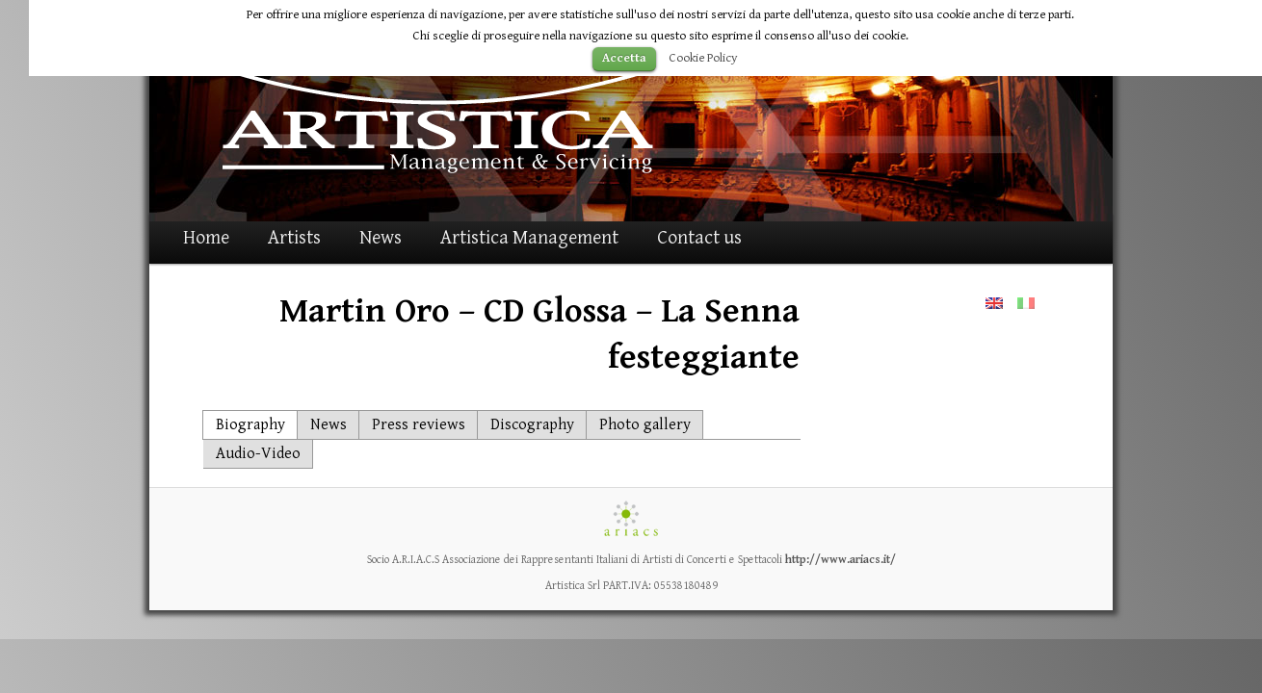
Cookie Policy (703, 57)
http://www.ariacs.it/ (840, 559)
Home (206, 238)
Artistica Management (529, 238)
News (380, 238)
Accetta (624, 58)
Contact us (699, 238)
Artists (294, 238)
